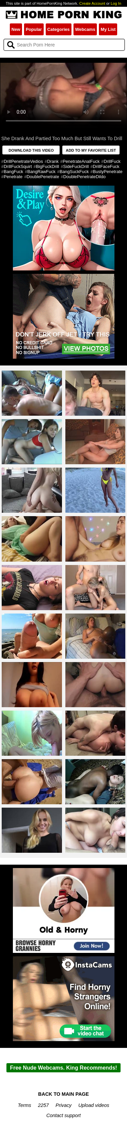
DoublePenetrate (43, 176)
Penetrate (13, 176)
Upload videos (93, 1105)
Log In (116, 3)
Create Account (92, 3)
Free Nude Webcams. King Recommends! (63, 1068)
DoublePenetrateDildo (84, 176)
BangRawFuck (41, 171)
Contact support (63, 1115)
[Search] (64, 44)
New (16, 29)
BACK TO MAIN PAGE (63, 1094)
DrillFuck (112, 161)
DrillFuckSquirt (18, 166)
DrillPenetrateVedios (23, 161)
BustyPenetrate (108, 171)
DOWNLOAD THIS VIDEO (31, 150)
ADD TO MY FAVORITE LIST (91, 150)
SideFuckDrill (76, 166)
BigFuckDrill (47, 166)
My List (108, 29)
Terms (24, 1105)
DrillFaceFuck (106, 166)
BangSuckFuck (74, 171)
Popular (34, 29)
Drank (53, 161)
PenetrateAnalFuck (81, 161)
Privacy (63, 1105)
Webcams (85, 29)
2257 (43, 1105)
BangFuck (13, 171)
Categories (58, 29)
